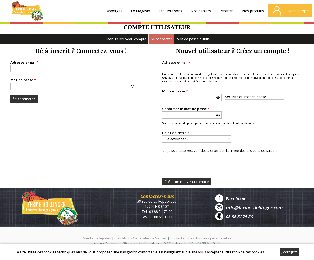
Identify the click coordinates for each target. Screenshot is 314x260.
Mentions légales (97, 238)
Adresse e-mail (24, 62)
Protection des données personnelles (200, 238)
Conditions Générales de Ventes (140, 238)
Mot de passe (23, 80)
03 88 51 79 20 (234, 216)
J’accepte (289, 252)
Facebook (230, 198)
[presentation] (195, 166)
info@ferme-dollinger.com (248, 207)
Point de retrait (177, 132)
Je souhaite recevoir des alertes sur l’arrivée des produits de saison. (222, 150)
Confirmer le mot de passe (186, 108)
